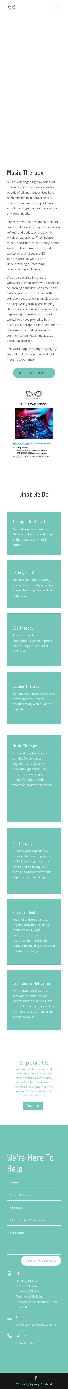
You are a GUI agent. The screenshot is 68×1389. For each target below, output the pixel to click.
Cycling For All (34, 571)
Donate (32, 1105)
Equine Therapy (34, 684)
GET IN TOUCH (34, 373)
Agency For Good (41, 1384)
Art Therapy (32, 851)
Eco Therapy (31, 631)
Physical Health (33, 911)
